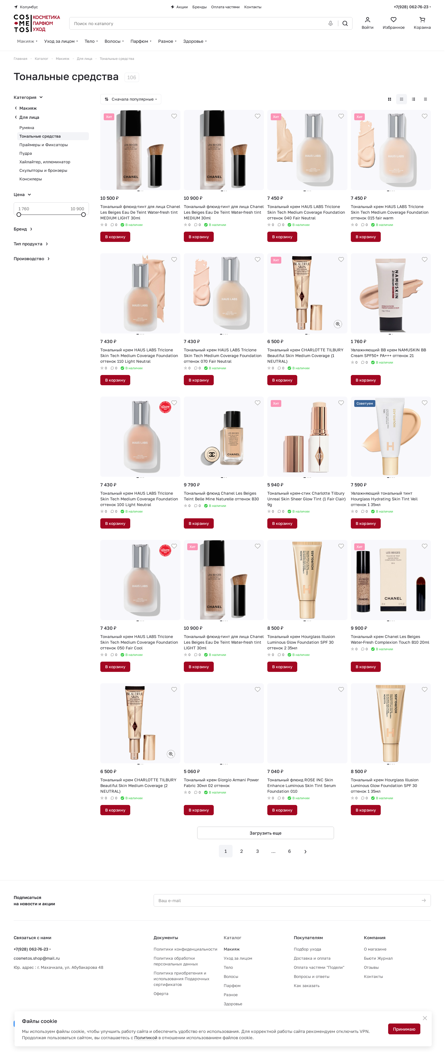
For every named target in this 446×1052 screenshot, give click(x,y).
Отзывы (371, 967)
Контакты (373, 976)
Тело (228, 967)
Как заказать (306, 985)
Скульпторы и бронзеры (43, 170)
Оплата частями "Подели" (319, 967)
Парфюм (232, 985)
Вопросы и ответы (311, 976)
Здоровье (233, 1003)
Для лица (29, 117)
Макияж (28, 108)
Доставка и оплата (312, 958)
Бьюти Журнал (378, 958)
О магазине (375, 949)
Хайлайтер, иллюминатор (44, 161)
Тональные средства (40, 136)
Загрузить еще (266, 832)
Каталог (232, 937)
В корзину (115, 236)
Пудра (25, 153)
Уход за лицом (238, 958)
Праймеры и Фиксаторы (43, 144)
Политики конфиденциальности (185, 949)
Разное (231, 994)
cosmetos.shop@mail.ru (37, 958)
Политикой (145, 1037)
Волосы (231, 976)
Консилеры (30, 178)
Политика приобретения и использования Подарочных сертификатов (181, 979)
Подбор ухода (307, 949)
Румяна (26, 127)
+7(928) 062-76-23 (411, 6)
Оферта (161, 993)
